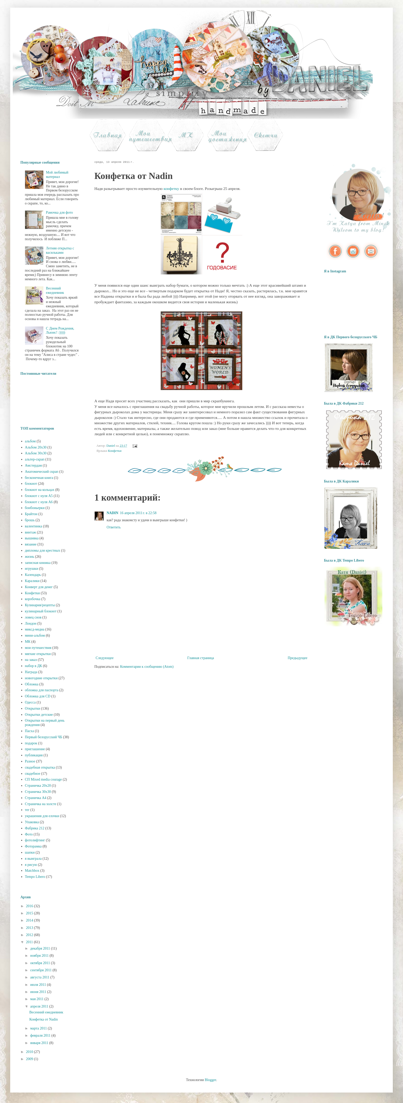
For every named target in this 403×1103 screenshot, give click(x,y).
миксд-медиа (35, 629)
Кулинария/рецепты (40, 605)
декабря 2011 (40, 948)
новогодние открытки (41, 678)
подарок (31, 743)
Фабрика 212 (34, 828)
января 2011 (39, 1043)
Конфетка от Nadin (43, 1019)
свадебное (32, 773)
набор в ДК (33, 666)
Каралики (32, 581)
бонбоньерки (35, 508)
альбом (30, 441)
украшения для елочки (42, 816)
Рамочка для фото (59, 212)
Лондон (30, 623)
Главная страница (200, 658)
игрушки (31, 569)
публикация (34, 755)
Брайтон (31, 514)
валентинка (33, 526)
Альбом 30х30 (36, 453)
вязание (31, 544)
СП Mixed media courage (43, 779)
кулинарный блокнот (41, 611)
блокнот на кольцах (40, 490)
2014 (30, 920)
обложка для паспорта (41, 690)
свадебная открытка (40, 767)
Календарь (33, 575)
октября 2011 (40, 963)
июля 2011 (38, 985)
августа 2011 (40, 977)
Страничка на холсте (40, 804)
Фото (29, 834)
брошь (30, 520)
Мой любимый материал (57, 175)
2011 (30, 942)
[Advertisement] (201, 629)
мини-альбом (35, 635)
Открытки (32, 708)
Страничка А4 (35, 798)
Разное (30, 761)
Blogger (210, 1080)
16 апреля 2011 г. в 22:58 (138, 513)
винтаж (30, 532)
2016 (30, 906)
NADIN (112, 513)
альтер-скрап (35, 459)
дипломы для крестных (42, 550)
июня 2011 (38, 992)
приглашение (35, 749)
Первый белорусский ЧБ (43, 737)
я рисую (31, 865)
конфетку (171, 188)
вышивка (32, 538)
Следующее (105, 658)
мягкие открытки (38, 654)
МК (28, 642)
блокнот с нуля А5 (39, 496)
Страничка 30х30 (38, 792)
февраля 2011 (40, 1035)
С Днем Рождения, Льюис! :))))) (60, 330)
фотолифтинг (35, 840)
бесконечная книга (39, 478)
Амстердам (33, 465)
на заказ (31, 660)
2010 (30, 1052)
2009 (30, 1059)
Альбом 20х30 (36, 447)
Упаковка (32, 822)
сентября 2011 (41, 970)
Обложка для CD (38, 696)
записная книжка (38, 563)
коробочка (33, 599)
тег (27, 810)
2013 (30, 928)
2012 (30, 935)
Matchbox (32, 870)
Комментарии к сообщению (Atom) (147, 667)
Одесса (30, 702)
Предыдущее (297, 658)
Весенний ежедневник (55, 290)
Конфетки (114, 451)
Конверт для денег (39, 587)
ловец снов (33, 617)
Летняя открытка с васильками (60, 250)
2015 (30, 913)
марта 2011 (39, 1028)
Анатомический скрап (41, 472)
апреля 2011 (39, 1006)
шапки (30, 852)
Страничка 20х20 (38, 785)
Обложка (32, 684)
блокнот (31, 484)
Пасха (29, 731)
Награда (31, 672)
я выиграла (33, 858)
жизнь (29, 557)
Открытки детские (39, 715)
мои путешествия (38, 648)
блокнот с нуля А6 (39, 502)
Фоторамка (33, 846)
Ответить (114, 527)
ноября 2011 (39, 955)
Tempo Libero (35, 877)
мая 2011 (37, 999)
